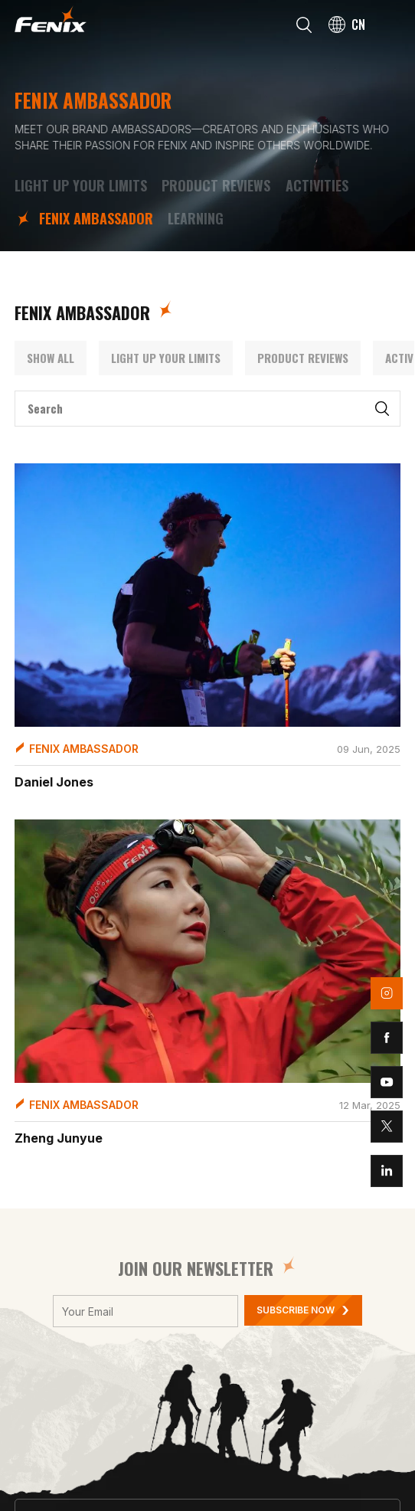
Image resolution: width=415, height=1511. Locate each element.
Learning (196, 218)
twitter (387, 1126)
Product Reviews (216, 186)
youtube (387, 1082)
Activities (317, 186)
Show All (50, 357)
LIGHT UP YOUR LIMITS (81, 186)
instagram (387, 993)
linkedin (387, 1171)
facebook (387, 1038)
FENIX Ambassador (96, 218)
